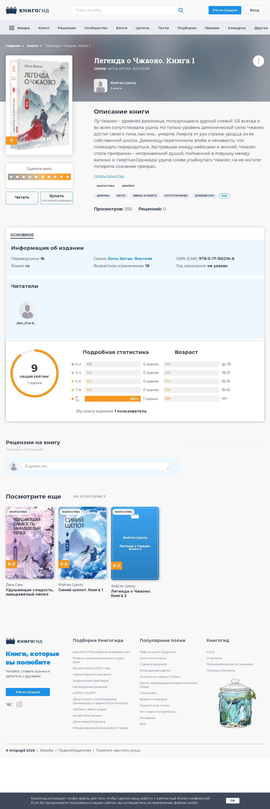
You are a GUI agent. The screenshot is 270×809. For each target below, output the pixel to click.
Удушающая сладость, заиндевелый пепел (30, 592)
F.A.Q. (210, 652)
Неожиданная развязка (90, 687)
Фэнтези (128, 185)
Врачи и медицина (153, 699)
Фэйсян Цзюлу (123, 83)
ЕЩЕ (224, 195)
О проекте (214, 658)
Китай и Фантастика (87, 715)
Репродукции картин (155, 670)
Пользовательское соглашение (229, 664)
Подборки (187, 28)
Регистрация (225, 10)
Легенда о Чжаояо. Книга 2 (131, 593)
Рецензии (67, 28)
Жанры (19, 28)
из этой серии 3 (89, 496)
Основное (22, 235)
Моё (143, 724)
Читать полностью (109, 176)
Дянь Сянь (14, 585)
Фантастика (105, 185)
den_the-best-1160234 (27, 323)
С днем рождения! (153, 664)
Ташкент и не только (155, 705)
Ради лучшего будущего (158, 652)
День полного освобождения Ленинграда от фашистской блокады (100, 701)
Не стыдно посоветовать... (159, 711)
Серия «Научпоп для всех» (92, 674)
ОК (232, 800)
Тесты (163, 28)
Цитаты (142, 28)
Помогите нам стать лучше (118, 750)
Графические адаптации (91, 680)
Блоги (121, 28)
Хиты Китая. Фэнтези (129, 69)
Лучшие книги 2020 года (91, 668)
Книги (43, 28)
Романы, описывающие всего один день (98, 660)
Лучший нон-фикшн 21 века (160, 676)
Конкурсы (237, 28)
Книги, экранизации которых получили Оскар (168, 685)
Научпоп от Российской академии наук (101, 652)
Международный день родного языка (100, 728)
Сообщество (96, 28)
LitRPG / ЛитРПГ (84, 693)
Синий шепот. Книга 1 (80, 590)
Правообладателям (74, 750)
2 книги (116, 88)
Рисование (148, 718)
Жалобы (47, 750)
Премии (212, 28)
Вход (254, 10)
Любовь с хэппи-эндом (89, 709)
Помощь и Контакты (220, 670)
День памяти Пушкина (89, 721)
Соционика (148, 693)
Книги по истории (153, 658)
